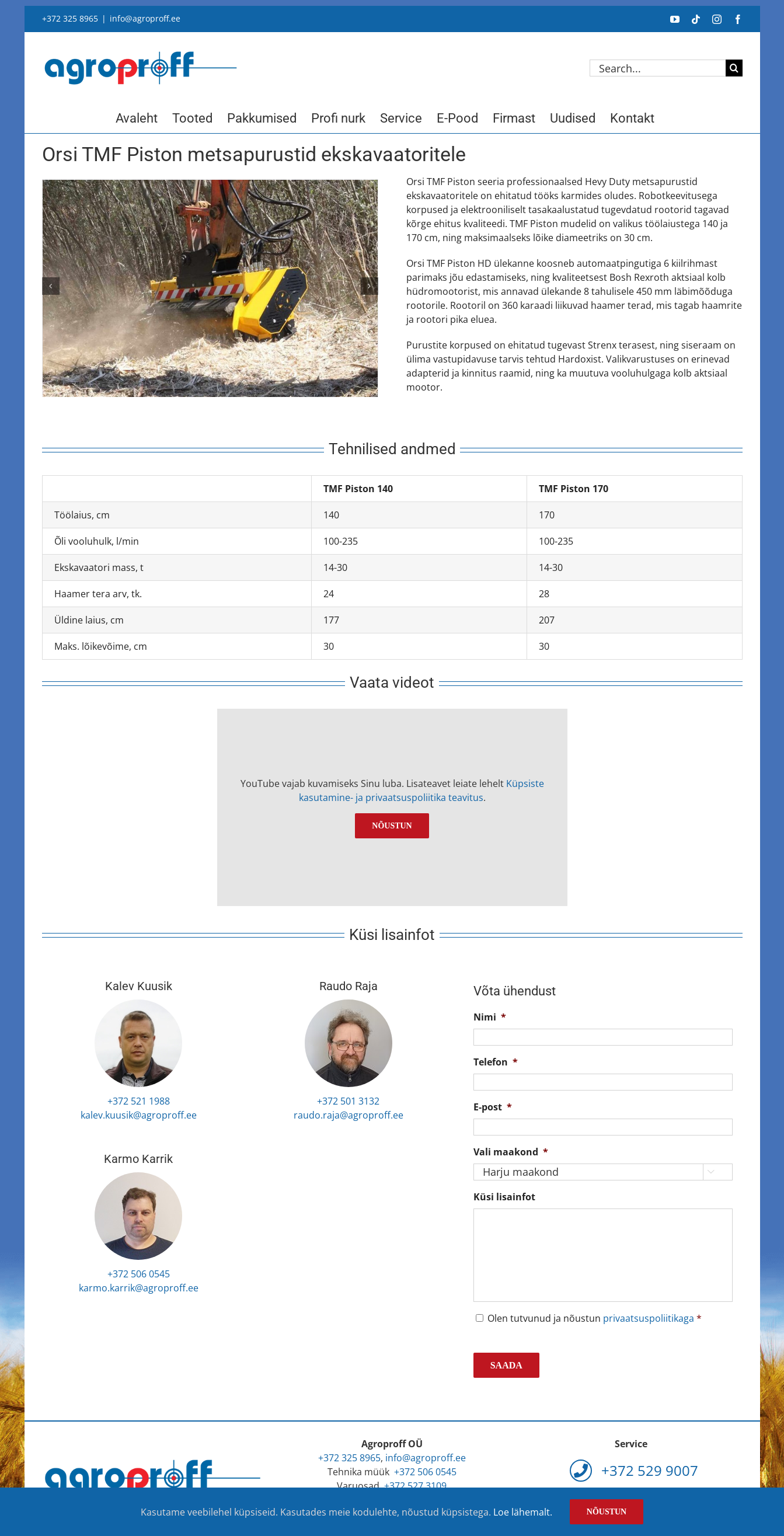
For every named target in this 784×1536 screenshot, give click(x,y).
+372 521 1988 (138, 1101)
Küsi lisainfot (504, 1197)
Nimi (489, 1017)
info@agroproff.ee (145, 18)
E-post (492, 1107)
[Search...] (658, 68)
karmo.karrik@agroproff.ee (138, 1287)
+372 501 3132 (348, 1101)
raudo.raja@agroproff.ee (348, 1115)
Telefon (495, 1062)
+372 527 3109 (415, 1485)
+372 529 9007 (634, 1470)
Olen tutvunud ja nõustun (594, 1318)
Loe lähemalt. (522, 1512)
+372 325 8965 (70, 18)
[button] (51, 286)
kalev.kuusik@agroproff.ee (139, 1115)
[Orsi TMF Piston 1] (210, 291)
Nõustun (392, 825)
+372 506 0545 (138, 1273)
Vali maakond (510, 1152)
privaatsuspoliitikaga (648, 1318)
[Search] (734, 68)
